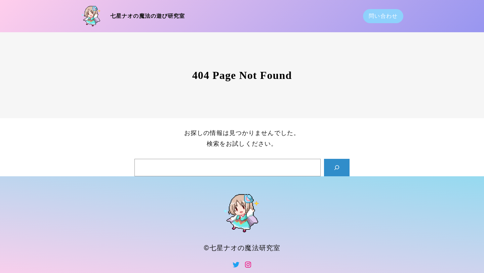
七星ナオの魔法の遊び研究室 (147, 16)
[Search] (337, 167)
